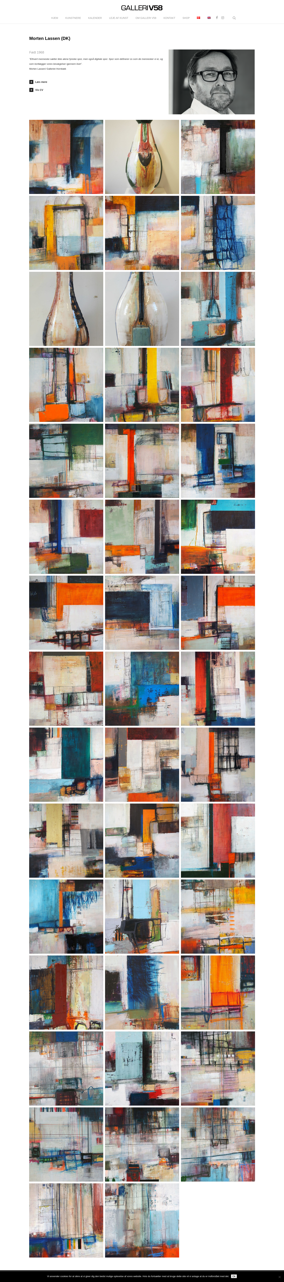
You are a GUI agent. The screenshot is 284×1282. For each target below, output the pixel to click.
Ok (233, 1276)
